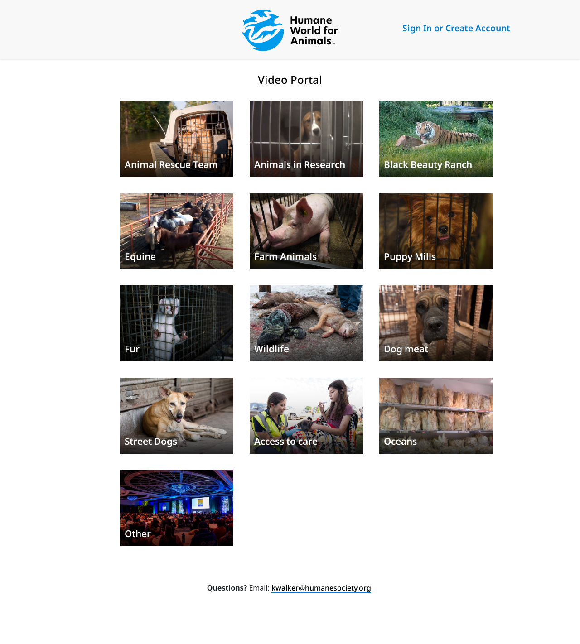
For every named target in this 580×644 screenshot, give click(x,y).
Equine (140, 256)
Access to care (286, 441)
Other (138, 533)
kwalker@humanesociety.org (321, 588)
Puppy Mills (410, 256)
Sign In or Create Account (456, 28)
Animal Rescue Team (171, 164)
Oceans (400, 441)
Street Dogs (151, 441)
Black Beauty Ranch (428, 164)
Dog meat (406, 348)
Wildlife (271, 348)
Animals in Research (299, 164)
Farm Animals (285, 256)
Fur (132, 348)
